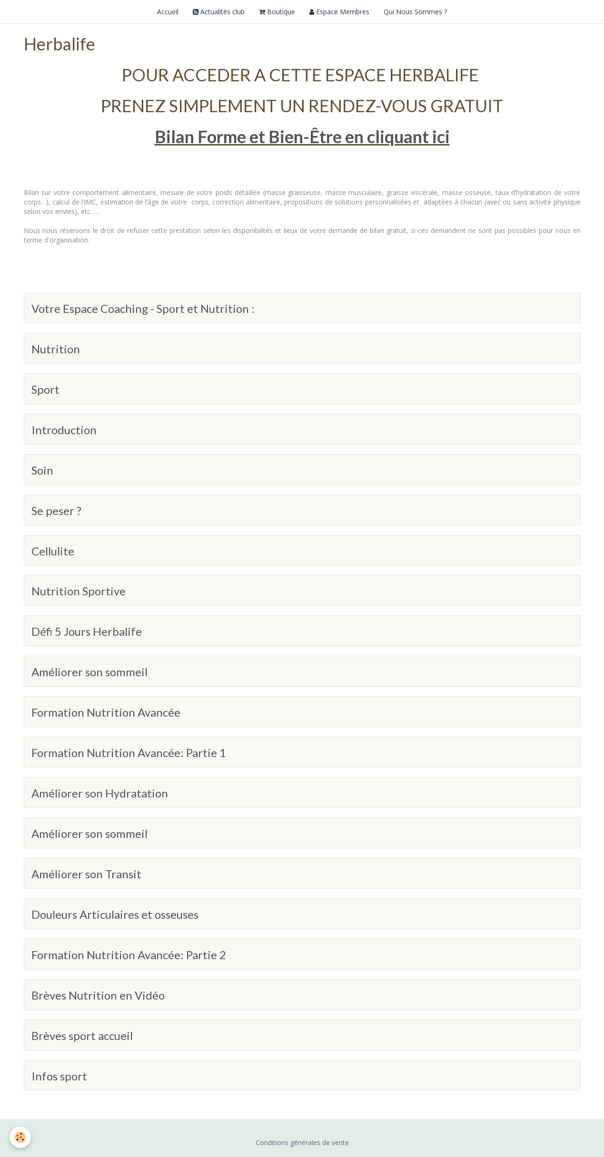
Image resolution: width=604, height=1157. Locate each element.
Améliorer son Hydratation (99, 793)
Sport (45, 389)
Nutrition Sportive (78, 591)
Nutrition (55, 349)
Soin (42, 470)
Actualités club (219, 11)
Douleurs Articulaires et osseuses (114, 914)
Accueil (167, 11)
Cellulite (52, 550)
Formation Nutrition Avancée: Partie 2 (128, 955)
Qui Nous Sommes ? (415, 11)
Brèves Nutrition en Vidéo (98, 995)
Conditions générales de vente (302, 1142)
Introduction (64, 430)
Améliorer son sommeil (89, 672)
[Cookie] (20, 1137)
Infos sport (59, 1075)
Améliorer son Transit (86, 874)
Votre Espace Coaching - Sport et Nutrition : (143, 308)
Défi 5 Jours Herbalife (86, 631)
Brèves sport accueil (82, 1035)
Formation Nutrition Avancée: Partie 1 (128, 752)
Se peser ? (56, 510)
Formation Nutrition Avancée (105, 712)
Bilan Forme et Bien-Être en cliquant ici (302, 136)
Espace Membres (339, 11)
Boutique (277, 11)
